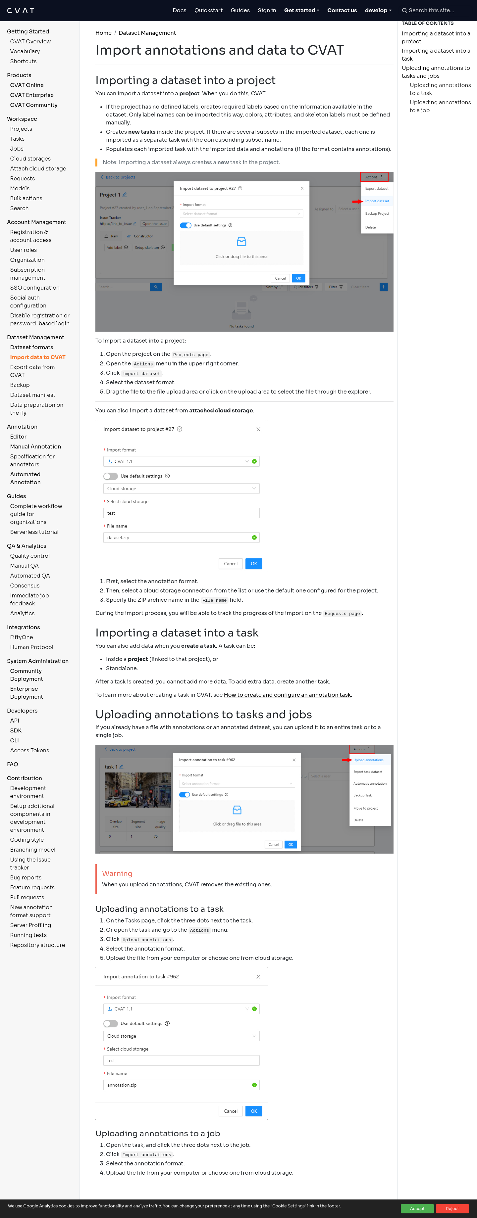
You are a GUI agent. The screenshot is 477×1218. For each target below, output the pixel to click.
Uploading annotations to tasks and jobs (436, 72)
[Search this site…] (435, 11)
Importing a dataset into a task (436, 54)
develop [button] (376, 10)
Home (103, 32)
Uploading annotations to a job (440, 106)
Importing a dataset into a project (436, 37)
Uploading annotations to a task (440, 89)
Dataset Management (147, 32)
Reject (452, 1208)
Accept (417, 1208)
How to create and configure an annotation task (287, 694)
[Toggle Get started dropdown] (302, 10)
